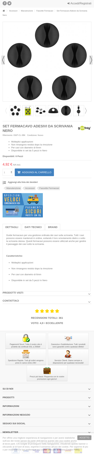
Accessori (30, 188)
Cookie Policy (72, 449)
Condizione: (32, 135)
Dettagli (11, 227)
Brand (52, 227)
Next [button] (87, 110)
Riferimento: (8, 135)
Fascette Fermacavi (49, 188)
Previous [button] (7, 110)
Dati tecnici (33, 227)
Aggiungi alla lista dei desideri (23, 182)
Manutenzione (13, 188)
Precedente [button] (3, 60)
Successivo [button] (91, 60)
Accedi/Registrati (79, 3)
